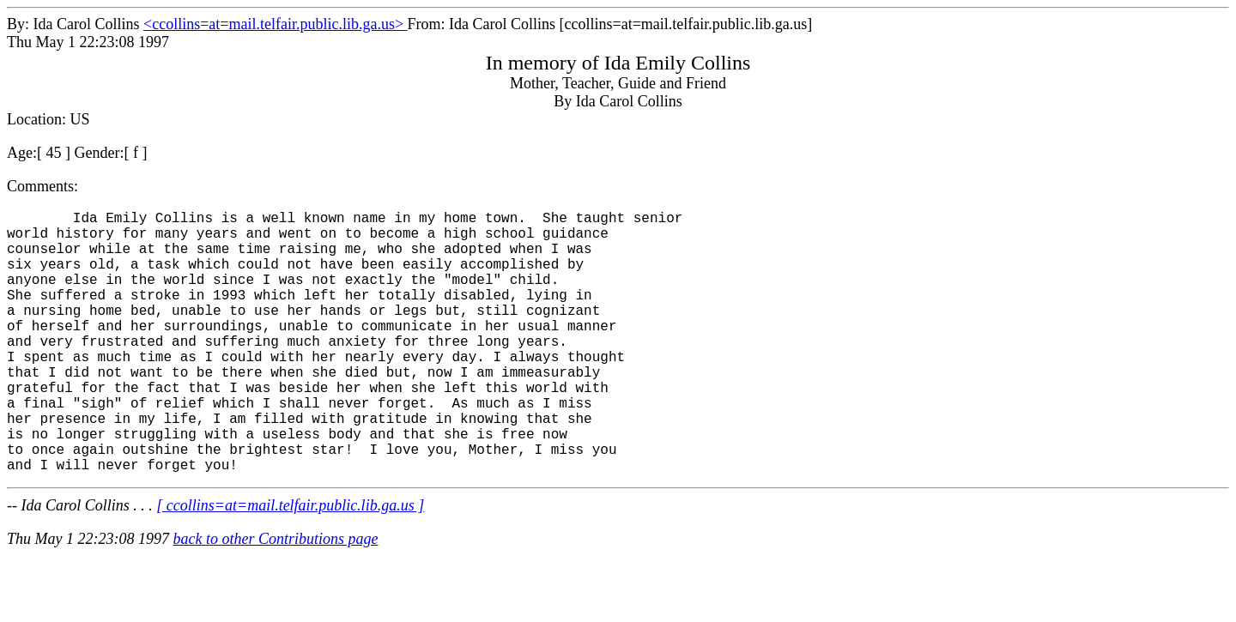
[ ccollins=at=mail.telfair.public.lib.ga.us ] (290, 563)
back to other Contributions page (275, 597)
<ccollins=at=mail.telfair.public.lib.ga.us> (275, 24)
